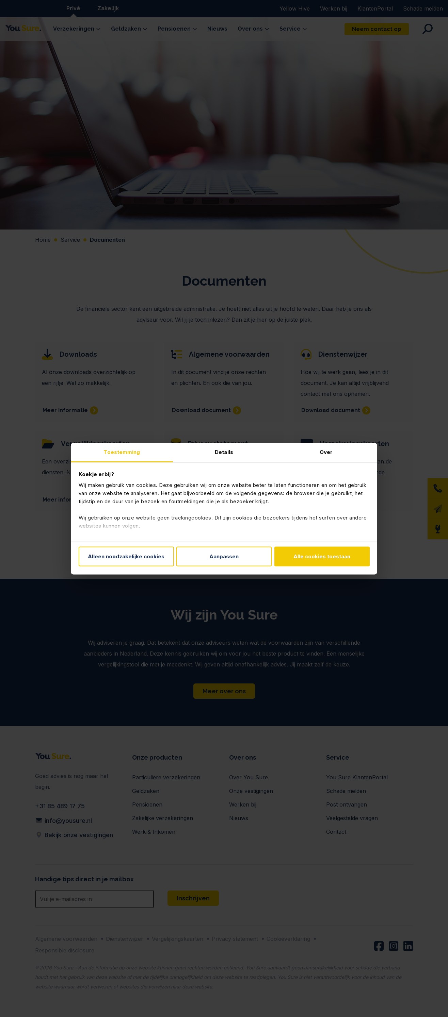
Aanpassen (224, 556)
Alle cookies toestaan (321, 556)
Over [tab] (326, 451)
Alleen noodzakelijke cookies (126, 556)
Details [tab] (224, 451)
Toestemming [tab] (121, 451)
